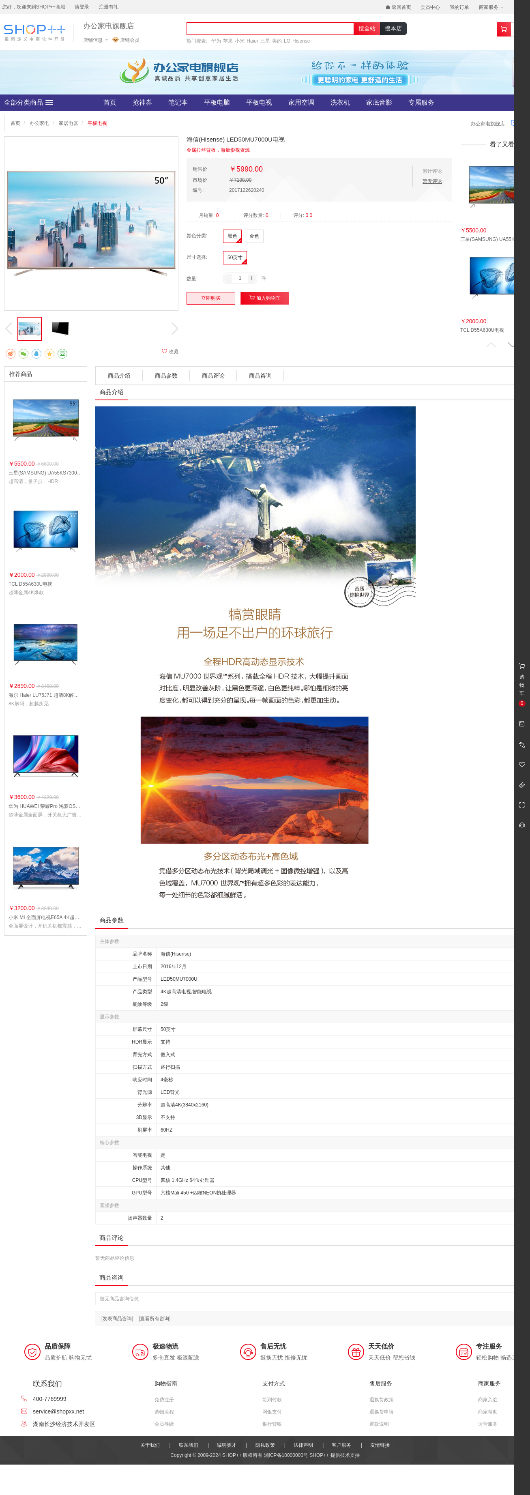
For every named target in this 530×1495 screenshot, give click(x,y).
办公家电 (39, 123)
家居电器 (68, 123)
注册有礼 (108, 7)
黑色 (232, 236)
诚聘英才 (226, 1445)
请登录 (82, 7)
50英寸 (234, 257)
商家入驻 (488, 1400)
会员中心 (430, 7)
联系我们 (188, 1445)
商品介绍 (119, 375)
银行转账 (272, 1424)
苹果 (228, 41)
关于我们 (150, 1445)
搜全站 (367, 28)
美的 (277, 41)
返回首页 (398, 7)
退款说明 (379, 1424)
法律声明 (303, 1445)
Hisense (301, 41)
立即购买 (211, 298)
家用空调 (301, 102)
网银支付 (272, 1412)
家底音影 (379, 102)
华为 (216, 41)
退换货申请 (381, 1412)
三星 (265, 41)
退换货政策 (381, 1400)
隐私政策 (265, 1445)
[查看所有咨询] (155, 1318)
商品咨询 (260, 375)
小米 (240, 41)
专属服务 (421, 102)
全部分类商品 (28, 103)
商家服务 (491, 7)
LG (287, 41)
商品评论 (213, 375)
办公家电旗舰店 (108, 26)
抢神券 (142, 102)
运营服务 (488, 1424)
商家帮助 (488, 1412)
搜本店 (393, 28)
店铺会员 (125, 40)
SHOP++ (319, 1455)
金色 (254, 236)
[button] (513, 345)
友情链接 (380, 1445)
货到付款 (272, 1400)
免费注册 (164, 1400)
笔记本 (178, 102)
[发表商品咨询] (117, 1318)
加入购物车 (265, 298)
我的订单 (459, 7)
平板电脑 (217, 102)
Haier (252, 41)
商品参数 (166, 375)
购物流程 (164, 1412)
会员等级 (164, 1424)
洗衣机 (340, 102)
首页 (109, 102)
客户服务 (341, 1445)
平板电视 (259, 102)
